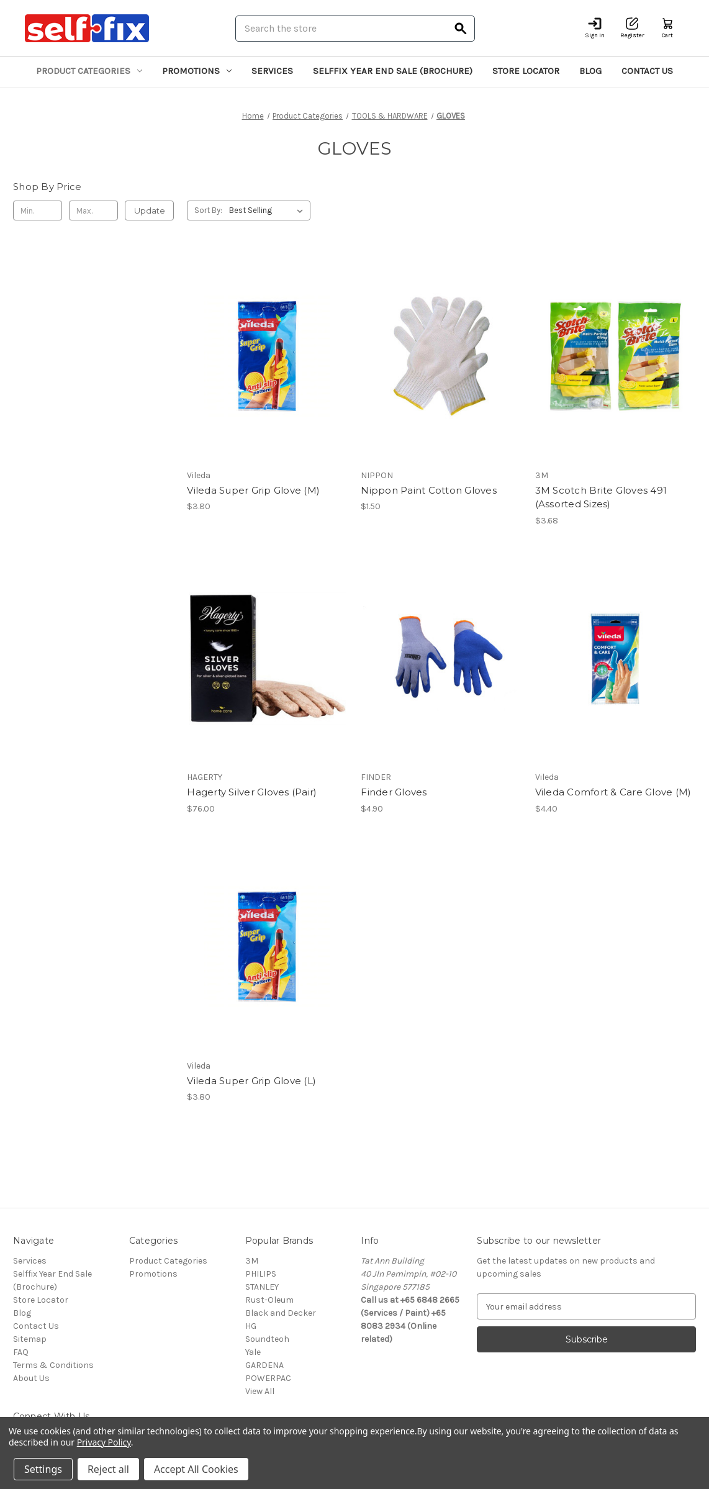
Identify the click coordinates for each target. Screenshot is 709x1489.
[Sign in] (595, 28)
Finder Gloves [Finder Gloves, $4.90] (394, 792)
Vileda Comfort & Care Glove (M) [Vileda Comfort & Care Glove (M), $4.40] (613, 792)
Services (272, 70)
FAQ (21, 1352)
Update (149, 210)
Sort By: (208, 210)
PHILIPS (260, 1274)
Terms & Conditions (53, 1365)
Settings (43, 1469)
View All (259, 1391)
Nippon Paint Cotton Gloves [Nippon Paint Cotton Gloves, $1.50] (429, 490)
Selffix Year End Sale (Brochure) (392, 70)
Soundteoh (267, 1339)
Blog (590, 70)
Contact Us (647, 70)
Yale (253, 1352)
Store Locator (525, 70)
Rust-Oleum (269, 1300)
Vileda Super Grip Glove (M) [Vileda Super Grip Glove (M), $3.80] (253, 490)
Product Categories (89, 70)
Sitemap (30, 1339)
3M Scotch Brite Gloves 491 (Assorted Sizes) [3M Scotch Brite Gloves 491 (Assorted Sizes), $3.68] (601, 497)
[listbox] (268, 210)
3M (251, 1261)
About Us (31, 1378)
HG (250, 1326)
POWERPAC (268, 1378)
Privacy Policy (104, 1442)
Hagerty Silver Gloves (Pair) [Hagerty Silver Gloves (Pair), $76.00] (252, 792)
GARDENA (264, 1365)
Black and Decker (280, 1313)
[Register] (632, 28)
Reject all (108, 1469)
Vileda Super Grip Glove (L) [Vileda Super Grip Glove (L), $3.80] (251, 1081)
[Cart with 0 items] (667, 28)
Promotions (197, 70)
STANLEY (262, 1287)
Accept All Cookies (196, 1469)
